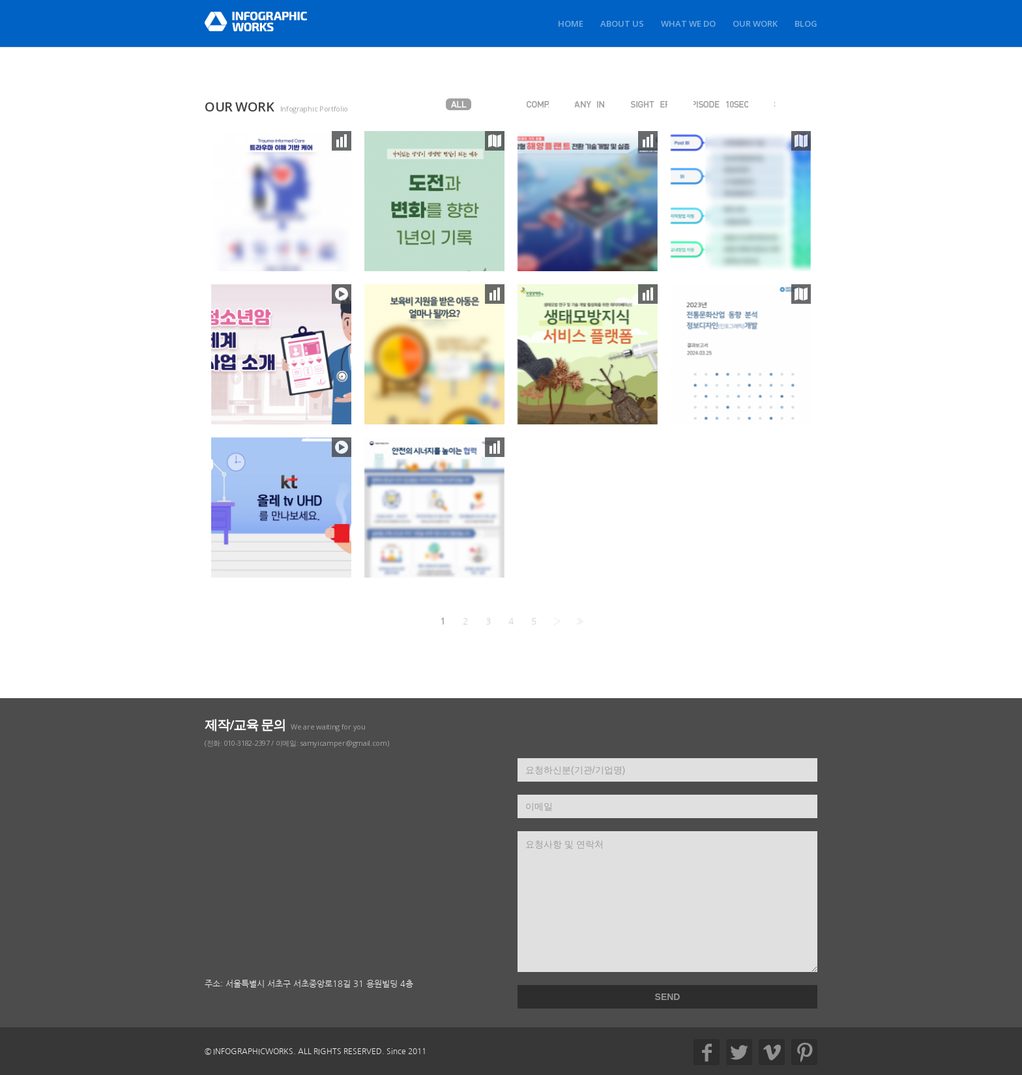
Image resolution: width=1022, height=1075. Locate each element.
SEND (667, 997)
